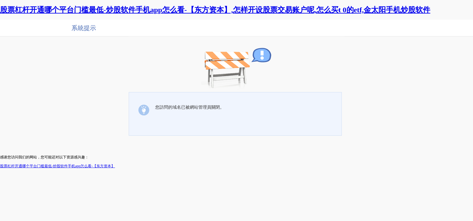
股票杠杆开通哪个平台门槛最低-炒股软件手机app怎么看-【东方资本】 (57, 166)
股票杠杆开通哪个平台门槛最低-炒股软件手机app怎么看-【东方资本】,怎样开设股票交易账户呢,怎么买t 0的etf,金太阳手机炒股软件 (215, 10)
